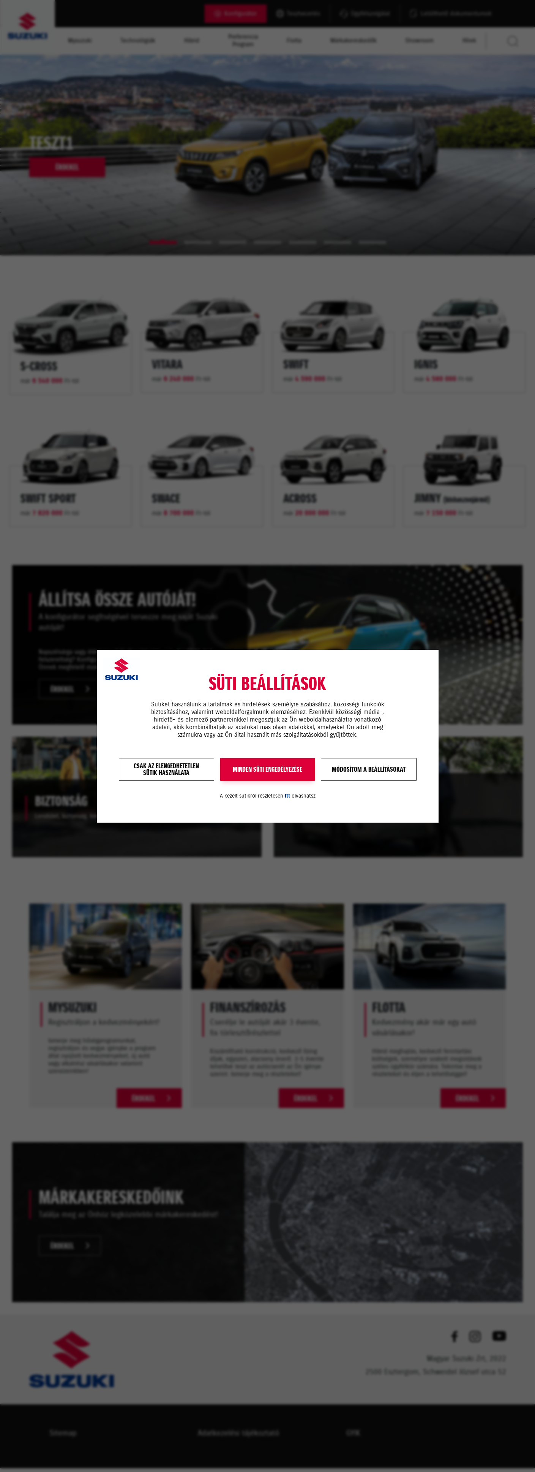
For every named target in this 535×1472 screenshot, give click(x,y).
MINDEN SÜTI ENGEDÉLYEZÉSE (267, 769)
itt (287, 796)
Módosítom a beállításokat (369, 769)
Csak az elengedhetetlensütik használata (166, 769)
